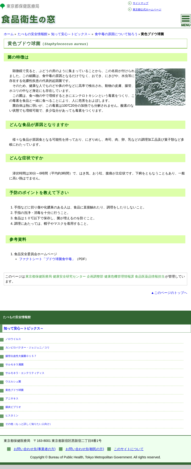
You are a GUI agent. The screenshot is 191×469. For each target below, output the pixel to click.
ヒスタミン (11, 415)
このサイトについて (129, 449)
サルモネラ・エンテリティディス (24, 373)
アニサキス (11, 398)
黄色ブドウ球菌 (14, 390)
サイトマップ (140, 3)
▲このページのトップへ (169, 293)
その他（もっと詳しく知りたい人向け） (28, 424)
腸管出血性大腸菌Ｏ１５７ (21, 356)
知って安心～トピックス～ (71, 34)
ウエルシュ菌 (13, 381)
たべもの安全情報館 (32, 34)
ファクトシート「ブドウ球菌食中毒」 (47, 259)
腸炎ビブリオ (13, 407)
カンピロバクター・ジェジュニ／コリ (27, 347)
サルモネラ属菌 (14, 364)
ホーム (9, 34)
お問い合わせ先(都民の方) (85, 449)
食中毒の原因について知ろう (116, 34)
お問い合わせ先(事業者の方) (34, 449)
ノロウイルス (13, 339)
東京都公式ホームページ (147, 9)
